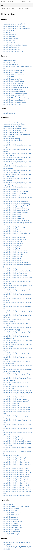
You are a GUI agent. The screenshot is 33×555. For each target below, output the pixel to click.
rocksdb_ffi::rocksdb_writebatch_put (15, 483)
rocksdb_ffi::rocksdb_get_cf (12, 231)
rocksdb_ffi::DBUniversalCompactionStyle (16, 98)
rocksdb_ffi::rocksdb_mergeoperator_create (17, 262)
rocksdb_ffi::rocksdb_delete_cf (13, 216)
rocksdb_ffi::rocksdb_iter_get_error (14, 239)
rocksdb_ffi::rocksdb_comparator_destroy (16, 204)
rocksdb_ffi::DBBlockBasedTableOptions (16, 506)
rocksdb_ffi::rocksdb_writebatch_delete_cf (17, 472)
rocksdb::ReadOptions (10, 39)
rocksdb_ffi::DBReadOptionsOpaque (14, 91)
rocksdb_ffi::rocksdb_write (11, 456)
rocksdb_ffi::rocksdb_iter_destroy (14, 237)
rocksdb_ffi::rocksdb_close (11, 195)
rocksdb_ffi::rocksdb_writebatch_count (15, 460)
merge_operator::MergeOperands (14, 26)
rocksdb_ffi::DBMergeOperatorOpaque (15, 87)
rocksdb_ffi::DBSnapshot (11, 530)
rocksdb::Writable (9, 113)
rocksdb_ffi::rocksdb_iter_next (13, 244)
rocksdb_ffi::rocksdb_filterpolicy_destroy (16, 227)
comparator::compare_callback (13, 122)
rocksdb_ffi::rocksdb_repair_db (13, 439)
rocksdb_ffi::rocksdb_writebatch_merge (16, 479)
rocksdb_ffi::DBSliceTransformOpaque (15, 94)
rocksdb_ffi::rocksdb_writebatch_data (15, 468)
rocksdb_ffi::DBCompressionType (13, 79)
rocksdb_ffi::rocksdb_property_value (15, 399)
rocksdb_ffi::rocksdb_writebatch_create (16, 462)
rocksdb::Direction (9, 62)
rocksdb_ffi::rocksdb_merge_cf (13, 260)
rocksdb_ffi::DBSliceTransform (12, 527)
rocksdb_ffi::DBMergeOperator (13, 521)
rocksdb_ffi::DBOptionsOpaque (13, 89)
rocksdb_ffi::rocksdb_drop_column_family (16, 220)
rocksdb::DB (7, 32)
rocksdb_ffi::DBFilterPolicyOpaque (14, 81)
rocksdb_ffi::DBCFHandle (11, 509)
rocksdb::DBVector (9, 36)
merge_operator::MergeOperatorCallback (16, 28)
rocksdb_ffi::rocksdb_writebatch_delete (16, 470)
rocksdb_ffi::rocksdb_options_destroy (15, 275)
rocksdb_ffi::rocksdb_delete (12, 214)
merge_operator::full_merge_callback (15, 130)
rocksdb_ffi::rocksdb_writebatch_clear (15, 458)
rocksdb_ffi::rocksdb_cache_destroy (14, 193)
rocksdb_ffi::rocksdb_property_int (14, 397)
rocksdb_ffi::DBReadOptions (12, 525)
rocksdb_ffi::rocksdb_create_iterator (15, 208)
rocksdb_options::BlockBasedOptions (15, 45)
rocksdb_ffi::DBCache (10, 511)
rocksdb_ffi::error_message (12, 139)
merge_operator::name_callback (13, 132)
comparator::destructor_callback (13, 124)
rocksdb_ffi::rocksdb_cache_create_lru (15, 191)
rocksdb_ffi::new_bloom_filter (12, 141)
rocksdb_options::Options (11, 49)
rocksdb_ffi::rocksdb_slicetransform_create (17, 441)
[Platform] (9, 1)
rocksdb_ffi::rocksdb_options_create (15, 273)
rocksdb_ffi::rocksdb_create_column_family (17, 206)
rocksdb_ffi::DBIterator (10, 519)
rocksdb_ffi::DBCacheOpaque (12, 73)
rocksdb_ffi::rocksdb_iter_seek (13, 248)
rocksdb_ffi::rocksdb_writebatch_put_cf (16, 485)
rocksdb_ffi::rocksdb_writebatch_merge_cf (17, 481)
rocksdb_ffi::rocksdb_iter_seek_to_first (15, 250)
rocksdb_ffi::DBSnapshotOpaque (13, 96)
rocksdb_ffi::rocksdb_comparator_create (16, 202)
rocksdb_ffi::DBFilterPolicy (11, 515)
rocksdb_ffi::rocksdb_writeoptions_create (16, 487)
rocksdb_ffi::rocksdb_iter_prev (13, 246)
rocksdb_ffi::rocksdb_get (11, 229)
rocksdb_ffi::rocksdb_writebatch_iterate (16, 477)
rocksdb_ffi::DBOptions (10, 523)
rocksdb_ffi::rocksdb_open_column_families (17, 271)
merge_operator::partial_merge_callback (16, 134)
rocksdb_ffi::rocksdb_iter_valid (13, 254)
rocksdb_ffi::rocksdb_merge (12, 258)
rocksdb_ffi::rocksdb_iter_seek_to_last (15, 252)
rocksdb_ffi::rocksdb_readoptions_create (16, 407)
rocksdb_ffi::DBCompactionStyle (13, 75)
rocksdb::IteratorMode (10, 64)
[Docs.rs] (1, 1)
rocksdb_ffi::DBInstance (10, 517)
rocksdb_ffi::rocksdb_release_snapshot (15, 437)
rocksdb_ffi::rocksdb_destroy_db (13, 218)
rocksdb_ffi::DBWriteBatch (11, 532)
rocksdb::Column (8, 30)
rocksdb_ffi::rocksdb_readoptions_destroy (16, 409)
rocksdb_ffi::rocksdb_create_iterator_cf (16, 210)
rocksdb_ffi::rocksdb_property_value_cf (16, 401)
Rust (30, 1)
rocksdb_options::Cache (11, 47)
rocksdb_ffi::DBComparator (12, 513)
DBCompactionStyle (9, 60)
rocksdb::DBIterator (9, 34)
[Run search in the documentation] (16, 8)
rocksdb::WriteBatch (9, 43)
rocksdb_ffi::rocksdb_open (11, 269)
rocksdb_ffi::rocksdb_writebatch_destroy (16, 474)
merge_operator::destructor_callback (15, 128)
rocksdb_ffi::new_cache (10, 143)
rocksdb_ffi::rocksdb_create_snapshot (15, 212)
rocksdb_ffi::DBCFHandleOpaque (13, 70)
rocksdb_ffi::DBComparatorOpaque (14, 77)
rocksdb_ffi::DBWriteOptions (12, 534)
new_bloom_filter (9, 136)
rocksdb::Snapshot (9, 41)
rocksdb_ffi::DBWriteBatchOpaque (14, 100)
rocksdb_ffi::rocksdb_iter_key (12, 241)
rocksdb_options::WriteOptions (13, 51)
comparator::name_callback (12, 126)
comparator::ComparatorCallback (14, 24)
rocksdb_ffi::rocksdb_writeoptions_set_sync (17, 495)
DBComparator (8, 504)
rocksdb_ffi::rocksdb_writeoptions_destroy (17, 489)
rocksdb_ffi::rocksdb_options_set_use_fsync (17, 390)
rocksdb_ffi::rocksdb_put (11, 403)
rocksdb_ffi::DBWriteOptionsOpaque (14, 102)
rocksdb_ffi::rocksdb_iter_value (13, 256)
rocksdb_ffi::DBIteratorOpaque (13, 85)
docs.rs (24, 1)
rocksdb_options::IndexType (12, 104)
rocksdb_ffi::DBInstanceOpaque (13, 83)
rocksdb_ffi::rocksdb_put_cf (12, 405)
